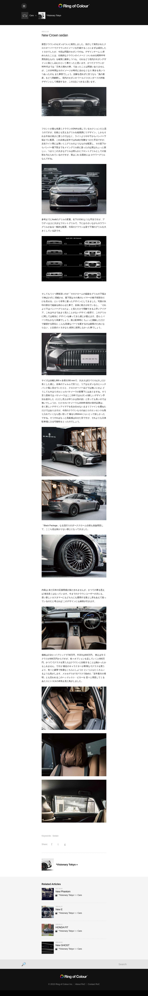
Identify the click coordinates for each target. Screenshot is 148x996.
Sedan (55, 836)
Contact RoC (94, 984)
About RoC (80, 984)
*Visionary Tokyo (65, 895)
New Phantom (63, 891)
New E (59, 909)
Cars (79, 895)
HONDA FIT (62, 927)
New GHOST (62, 945)
